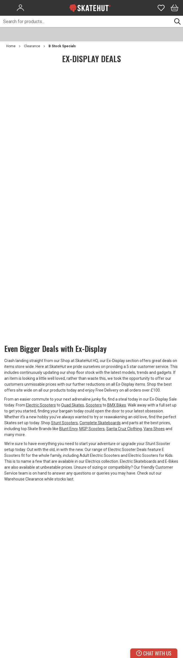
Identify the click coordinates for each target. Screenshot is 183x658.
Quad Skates (72, 405)
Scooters (94, 405)
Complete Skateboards (100, 423)
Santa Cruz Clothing (124, 428)
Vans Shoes (154, 428)
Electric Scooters (41, 405)
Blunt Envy (68, 428)
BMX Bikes (116, 405)
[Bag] (174, 8)
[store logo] (90, 8)
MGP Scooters (92, 428)
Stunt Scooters (64, 423)
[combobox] (86, 21)
